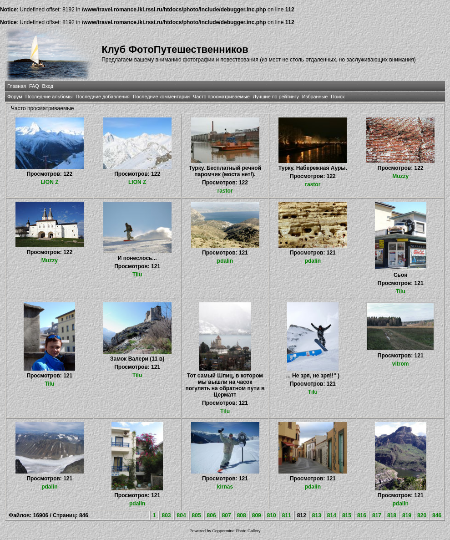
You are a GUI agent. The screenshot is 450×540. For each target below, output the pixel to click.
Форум (14, 96)
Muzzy (400, 176)
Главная (16, 86)
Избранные (315, 96)
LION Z (49, 182)
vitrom (400, 364)
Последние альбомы (49, 96)
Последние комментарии (161, 96)
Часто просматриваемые (221, 96)
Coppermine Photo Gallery (236, 531)
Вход (47, 86)
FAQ (34, 86)
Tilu (137, 274)
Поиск (337, 96)
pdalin (225, 261)
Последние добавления (103, 96)
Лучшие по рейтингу (276, 96)
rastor (225, 191)
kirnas (225, 487)
